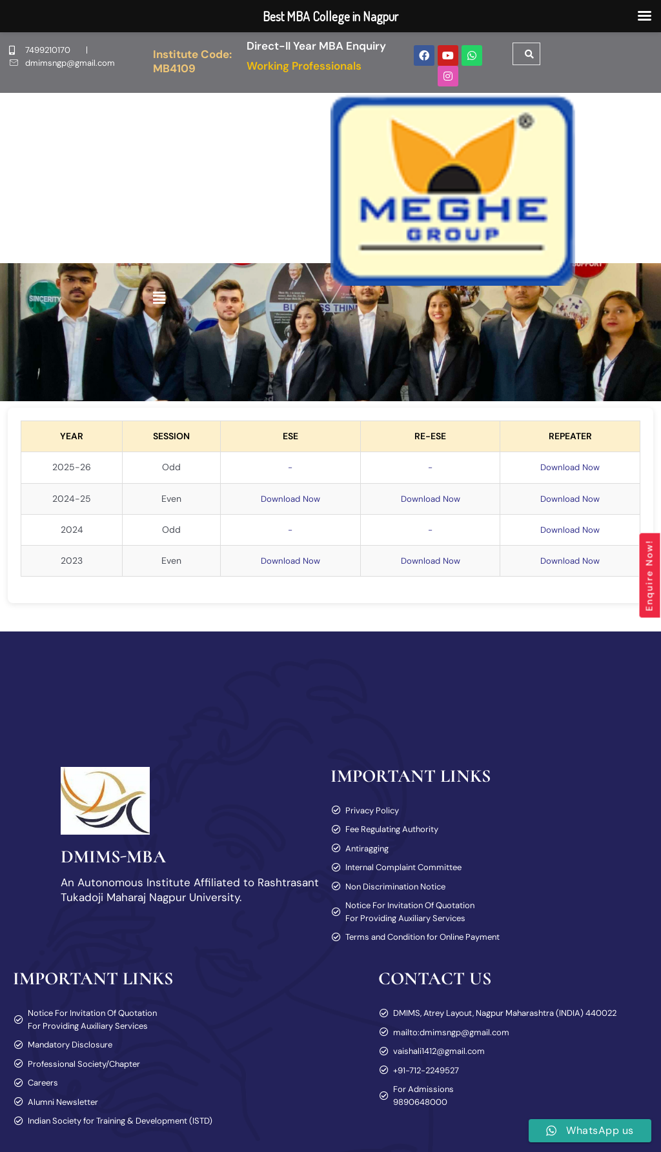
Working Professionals (304, 66)
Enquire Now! (649, 575)
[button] (159, 298)
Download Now (568, 467)
